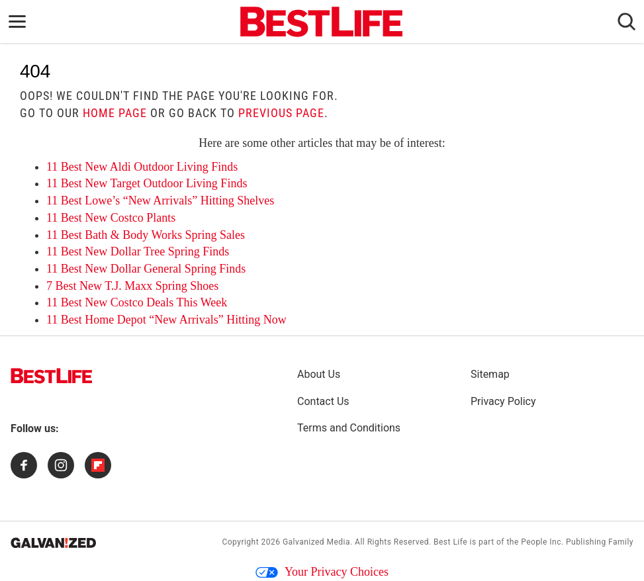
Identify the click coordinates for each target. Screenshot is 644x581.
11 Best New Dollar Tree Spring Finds (137, 251)
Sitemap (490, 374)
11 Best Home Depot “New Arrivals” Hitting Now (166, 319)
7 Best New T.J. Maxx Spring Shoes (132, 285)
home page (115, 113)
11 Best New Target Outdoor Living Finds (146, 183)
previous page (281, 113)
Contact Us (323, 401)
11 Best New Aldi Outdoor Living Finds (142, 166)
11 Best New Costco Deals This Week (136, 302)
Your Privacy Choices (322, 571)
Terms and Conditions (348, 428)
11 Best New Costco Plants (110, 217)
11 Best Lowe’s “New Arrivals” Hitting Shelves (160, 200)
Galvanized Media (316, 542)
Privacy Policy (503, 401)
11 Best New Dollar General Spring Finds (146, 268)
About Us (318, 374)
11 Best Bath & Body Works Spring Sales (145, 235)
